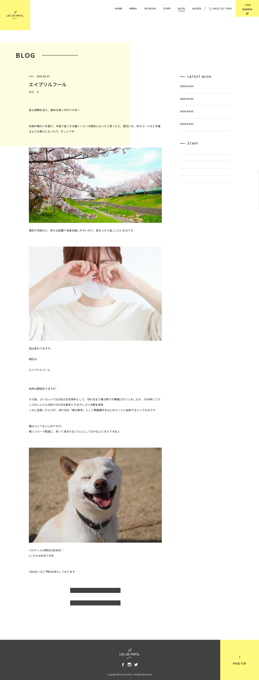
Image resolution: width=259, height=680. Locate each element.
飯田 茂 (185, 170)
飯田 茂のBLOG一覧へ (95, 592)
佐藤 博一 (186, 181)
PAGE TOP (239, 660)
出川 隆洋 (186, 192)
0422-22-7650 (220, 8)
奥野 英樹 (186, 215)
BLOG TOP (95, 604)
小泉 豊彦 (186, 203)
